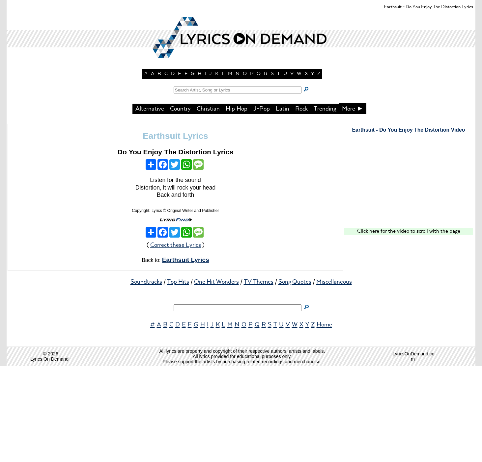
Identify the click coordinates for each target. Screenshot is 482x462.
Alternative (149, 205)
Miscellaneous (334, 378)
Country (180, 205)
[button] (241, 115)
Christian (208, 205)
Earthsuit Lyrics (175, 232)
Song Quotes (294, 378)
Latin (282, 205)
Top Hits (178, 378)
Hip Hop (236, 205)
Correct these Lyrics (175, 341)
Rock (301, 205)
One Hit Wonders (216, 378)
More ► (353, 205)
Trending (325, 205)
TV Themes (258, 378)
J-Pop (261, 205)
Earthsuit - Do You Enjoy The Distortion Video (408, 226)
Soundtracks (146, 378)
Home (324, 420)
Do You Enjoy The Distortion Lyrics (175, 248)
